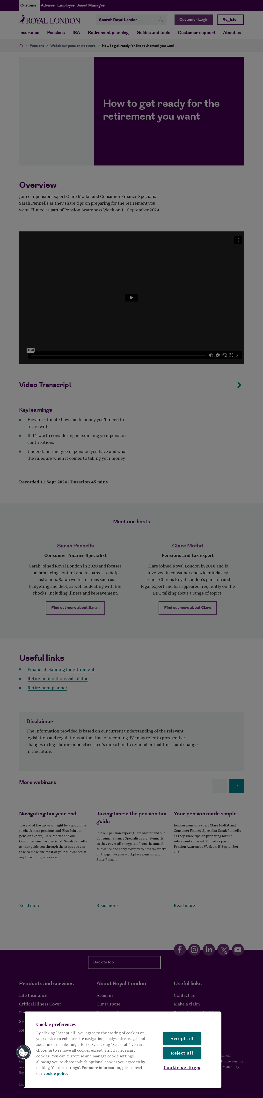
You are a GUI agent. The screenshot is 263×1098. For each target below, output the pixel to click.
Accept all (182, 1038)
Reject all (182, 1053)
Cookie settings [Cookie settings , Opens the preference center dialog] (182, 1067)
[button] (23, 1052)
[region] (122, 1050)
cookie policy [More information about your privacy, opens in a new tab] (56, 1073)
